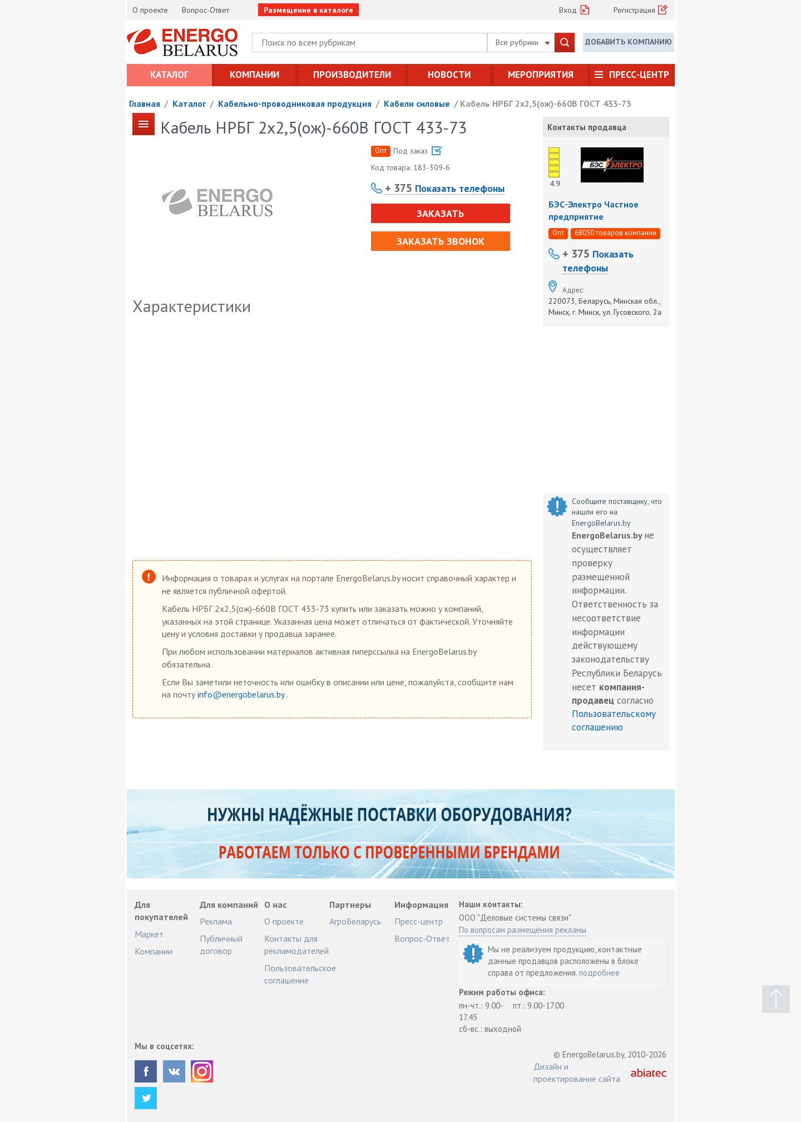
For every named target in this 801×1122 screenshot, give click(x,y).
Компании (254, 74)
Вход (568, 10)
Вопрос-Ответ (205, 10)
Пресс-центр (639, 74)
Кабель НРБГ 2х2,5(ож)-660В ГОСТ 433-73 (545, 103)
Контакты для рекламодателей (296, 944)
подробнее (599, 972)
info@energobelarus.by (241, 694)
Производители (352, 74)
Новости (449, 74)
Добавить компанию (628, 42)
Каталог (169, 74)
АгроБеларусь (355, 921)
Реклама (216, 921)
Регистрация (634, 10)
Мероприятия (540, 74)
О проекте (150, 10)
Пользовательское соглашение (300, 974)
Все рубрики (523, 42)
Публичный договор (221, 944)
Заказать (440, 213)
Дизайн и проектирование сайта (576, 1072)
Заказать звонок (440, 241)
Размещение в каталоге (308, 10)
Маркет (149, 934)
